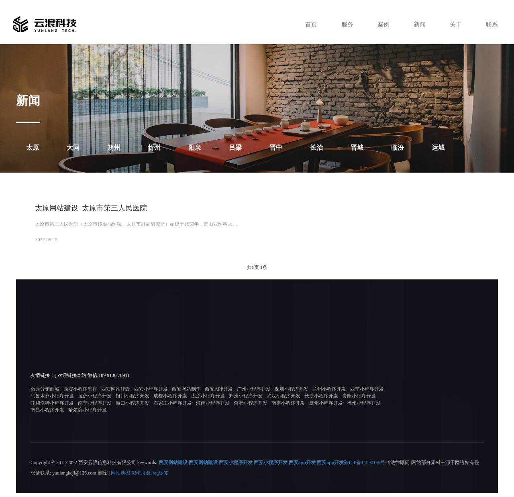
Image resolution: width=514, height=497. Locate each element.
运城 (438, 147)
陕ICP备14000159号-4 (367, 467)
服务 (343, 24)
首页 (306, 24)
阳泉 (194, 147)
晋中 (275, 147)
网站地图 (120, 477)
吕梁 (235, 147)
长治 (316, 147)
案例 (380, 24)
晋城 (357, 147)
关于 (454, 24)
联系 (491, 24)
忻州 (154, 147)
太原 (32, 147)
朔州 (113, 147)
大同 (73, 147)
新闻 (417, 24)
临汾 (397, 147)
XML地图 (141, 477)
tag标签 (161, 477)
